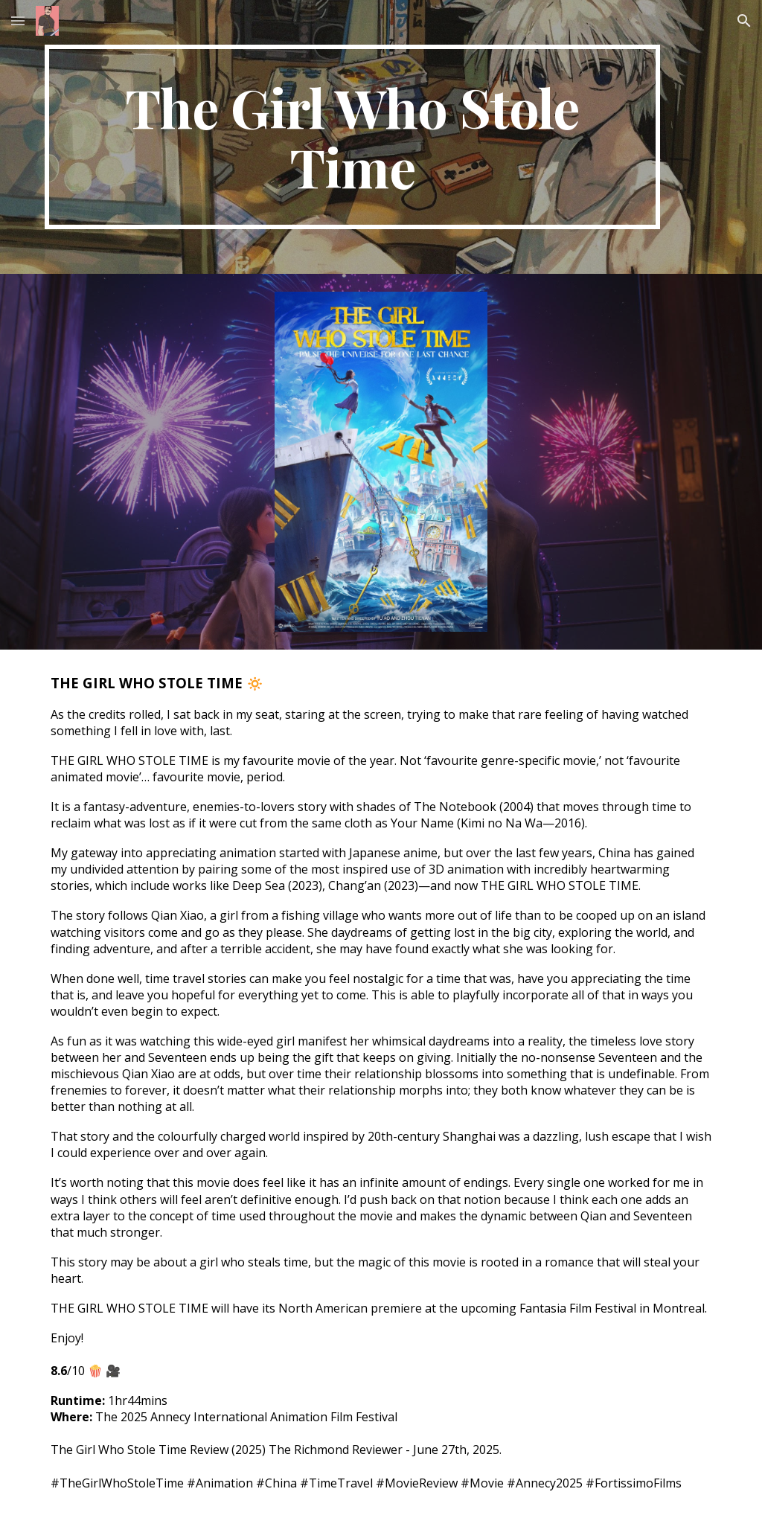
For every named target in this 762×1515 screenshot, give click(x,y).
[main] (352, 137)
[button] (18, 20)
